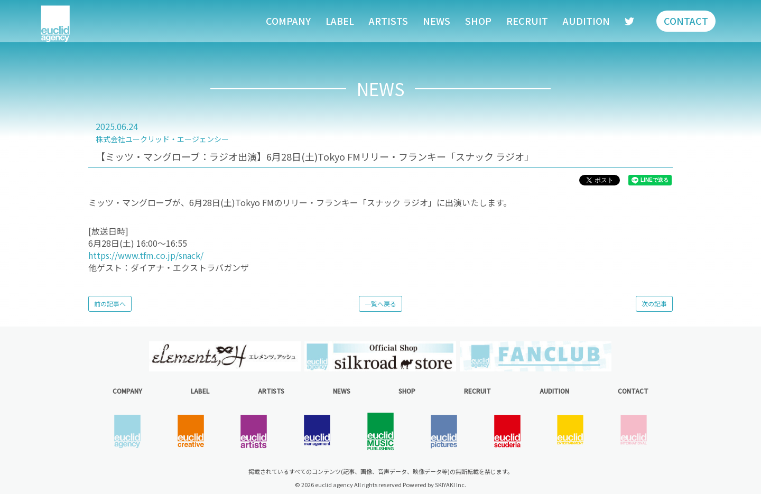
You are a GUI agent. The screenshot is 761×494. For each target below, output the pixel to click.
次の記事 (654, 303)
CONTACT (686, 20)
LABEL (340, 20)
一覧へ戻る (380, 303)
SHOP (478, 20)
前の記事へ (110, 303)
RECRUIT (527, 20)
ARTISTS (388, 20)
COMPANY (288, 20)
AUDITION (586, 20)
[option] (225, 356)
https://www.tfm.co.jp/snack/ (145, 255)
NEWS (436, 20)
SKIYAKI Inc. (450, 484)
